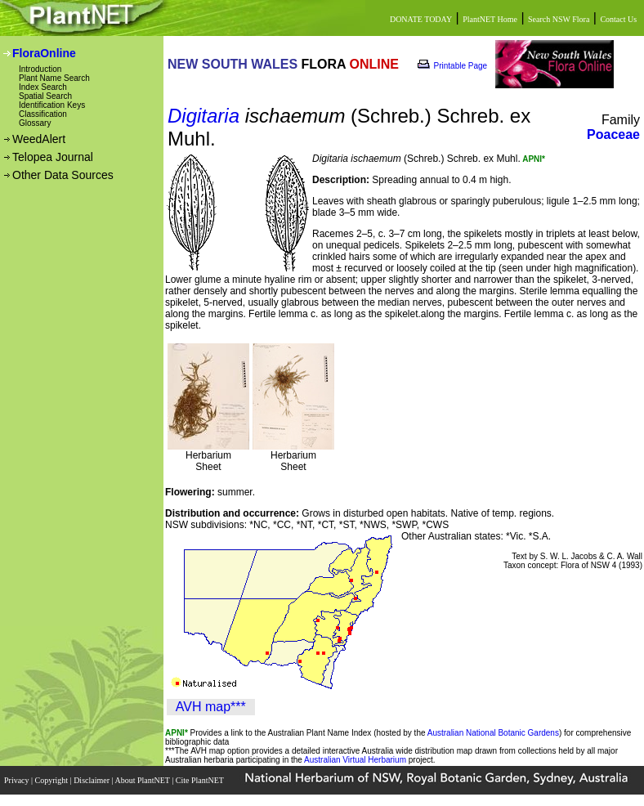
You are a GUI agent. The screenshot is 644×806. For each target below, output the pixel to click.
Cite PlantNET (201, 780)
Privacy (17, 780)
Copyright (52, 780)
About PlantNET (143, 780)
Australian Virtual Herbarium (355, 759)
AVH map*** (211, 707)
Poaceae (613, 134)
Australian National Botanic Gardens (493, 732)
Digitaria (203, 116)
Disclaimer (92, 780)
